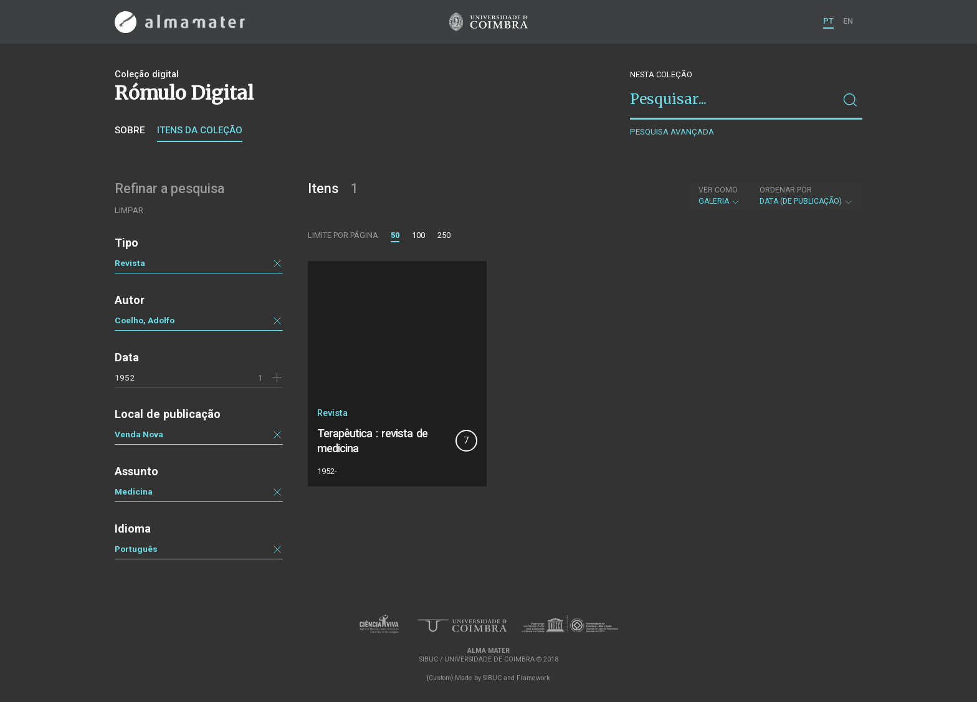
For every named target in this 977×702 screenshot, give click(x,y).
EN (848, 21)
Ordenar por (786, 190)
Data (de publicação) (806, 195)
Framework (533, 678)
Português (136, 549)
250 (443, 235)
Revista (130, 263)
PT (828, 21)
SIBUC (492, 678)
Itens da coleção (199, 130)
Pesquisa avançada (672, 131)
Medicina (134, 491)
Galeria (719, 195)
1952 (125, 377)
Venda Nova (139, 434)
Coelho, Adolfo (144, 320)
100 (418, 235)
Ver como (718, 190)
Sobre (130, 130)
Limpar (129, 210)
